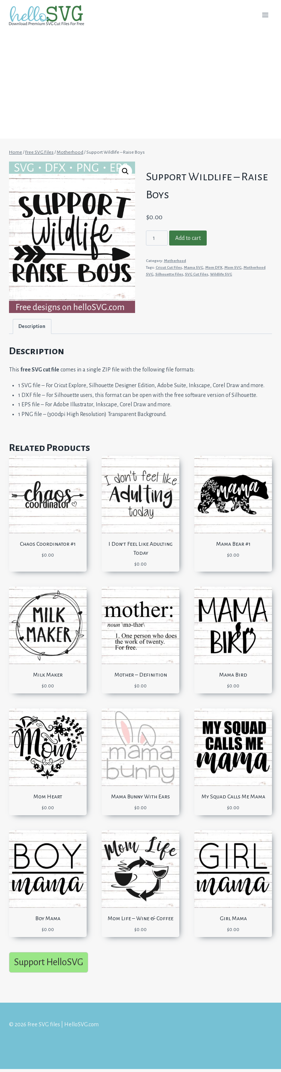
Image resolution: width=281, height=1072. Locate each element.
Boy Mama (47, 918)
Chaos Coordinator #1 (48, 544)
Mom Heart (47, 797)
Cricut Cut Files (169, 267)
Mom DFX (213, 267)
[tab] (32, 326)
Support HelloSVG (48, 962)
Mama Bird (233, 675)
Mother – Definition (140, 675)
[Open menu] (265, 15)
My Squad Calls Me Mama (233, 797)
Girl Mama (233, 918)
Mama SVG (193, 267)
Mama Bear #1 (233, 544)
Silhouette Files (169, 274)
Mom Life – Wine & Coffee (140, 918)
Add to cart (188, 238)
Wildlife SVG (221, 274)
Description (31, 326)
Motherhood (175, 261)
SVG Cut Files (196, 274)
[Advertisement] (140, 86)
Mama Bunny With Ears (140, 797)
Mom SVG (233, 267)
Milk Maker (48, 675)
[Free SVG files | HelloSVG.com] (49, 15)
